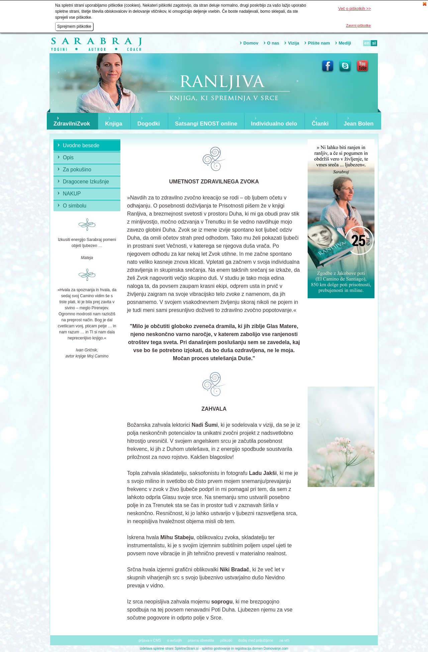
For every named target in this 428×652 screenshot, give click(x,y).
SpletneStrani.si (186, 648)
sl (374, 43)
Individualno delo (274, 124)
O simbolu (74, 206)
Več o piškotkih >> (354, 8)
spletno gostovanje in (218, 648)
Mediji (345, 43)
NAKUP (72, 193)
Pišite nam (319, 43)
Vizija (293, 43)
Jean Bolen (359, 124)
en (366, 43)
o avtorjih (174, 640)
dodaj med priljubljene (255, 640)
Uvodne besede (81, 145)
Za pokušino (77, 169)
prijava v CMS (150, 640)
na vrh (284, 640)
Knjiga (113, 124)
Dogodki (148, 124)
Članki (320, 124)
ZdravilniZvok (72, 124)
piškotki (226, 640)
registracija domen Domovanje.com (261, 648)
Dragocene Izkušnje (86, 181)
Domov (250, 43)
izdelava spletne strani (157, 648)
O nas (273, 43)
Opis (68, 157)
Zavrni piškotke (358, 25)
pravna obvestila (201, 640)
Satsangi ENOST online (206, 124)
